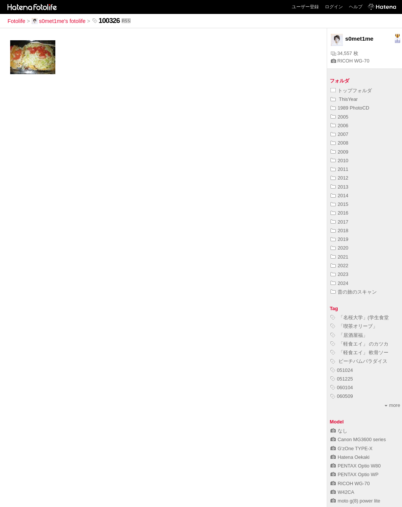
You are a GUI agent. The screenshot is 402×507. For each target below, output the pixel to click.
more (392, 405)
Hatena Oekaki (350, 457)
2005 (339, 117)
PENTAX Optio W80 (355, 466)
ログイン (334, 6)
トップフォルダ (351, 90)
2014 (339, 195)
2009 (339, 152)
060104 (341, 387)
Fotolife (16, 21)
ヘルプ (355, 6)
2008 (339, 143)
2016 (339, 213)
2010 (339, 160)
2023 (339, 274)
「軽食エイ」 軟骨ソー (359, 352)
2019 (339, 239)
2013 (339, 187)
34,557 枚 (344, 53)
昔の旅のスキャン (353, 292)
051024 (341, 370)
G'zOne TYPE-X (351, 448)
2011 (339, 169)
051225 (341, 379)
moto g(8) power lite (355, 501)
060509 (341, 396)
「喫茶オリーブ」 (354, 326)
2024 (339, 283)
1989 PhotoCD (349, 108)
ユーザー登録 (305, 6)
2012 (339, 178)
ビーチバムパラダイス (358, 361)
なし (338, 431)
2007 (339, 134)
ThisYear (344, 99)
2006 (339, 125)
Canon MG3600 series (358, 439)
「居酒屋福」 (349, 335)
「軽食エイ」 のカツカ (359, 344)
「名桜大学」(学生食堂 (359, 317)
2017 (339, 222)
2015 (339, 204)
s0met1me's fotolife (59, 21)
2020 (339, 248)
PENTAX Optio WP (354, 474)
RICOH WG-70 (350, 61)
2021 (339, 257)
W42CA (342, 492)
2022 (339, 265)
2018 (339, 230)
